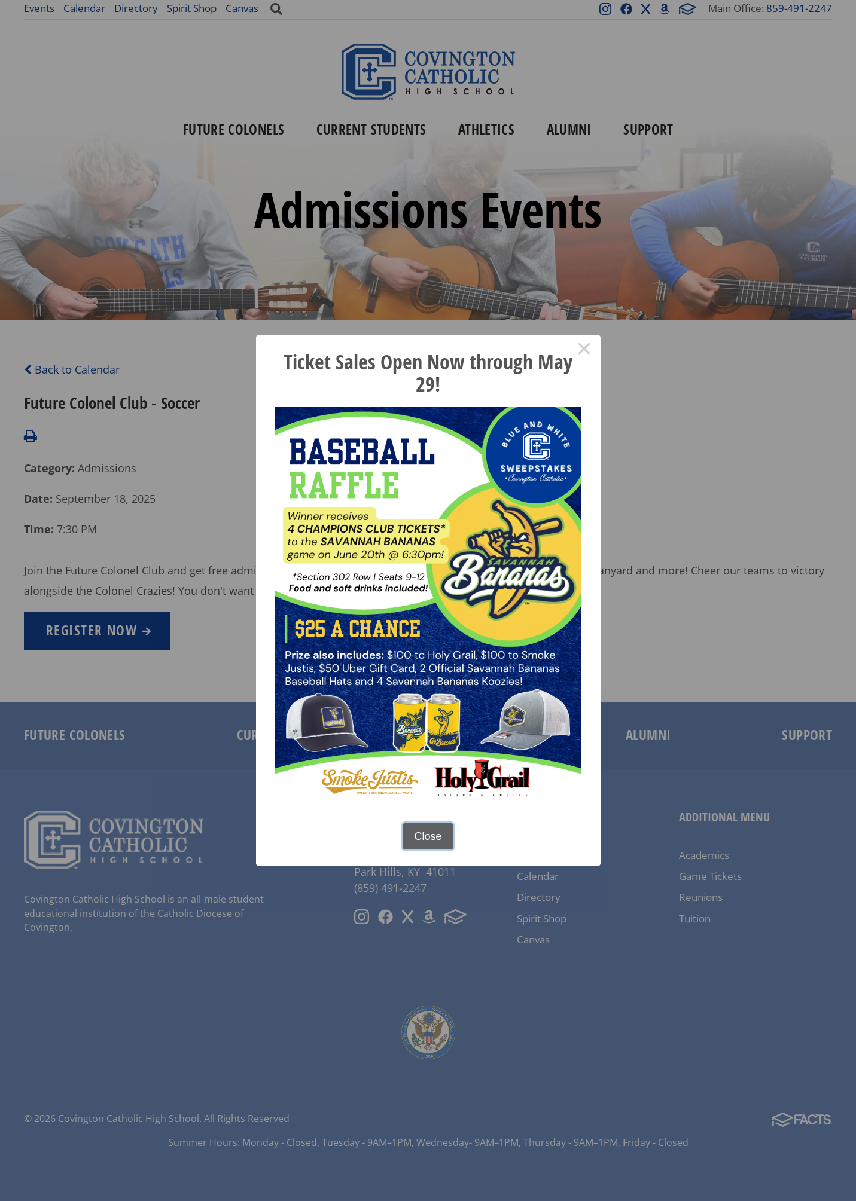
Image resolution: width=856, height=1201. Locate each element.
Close (427, 836)
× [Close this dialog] (584, 351)
